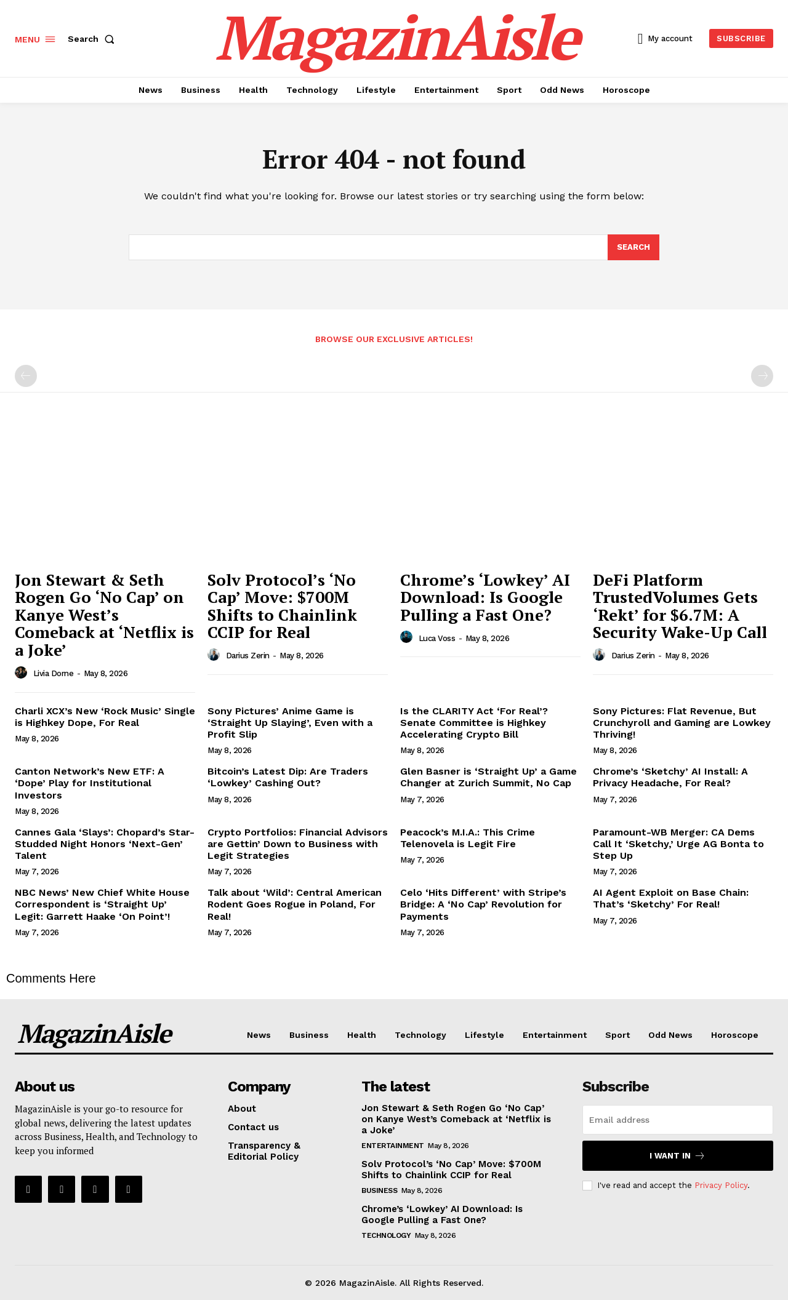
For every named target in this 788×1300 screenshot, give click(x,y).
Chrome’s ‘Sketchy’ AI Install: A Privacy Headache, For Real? (670, 777)
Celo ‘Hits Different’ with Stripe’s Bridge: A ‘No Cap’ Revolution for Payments (483, 904)
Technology (386, 1235)
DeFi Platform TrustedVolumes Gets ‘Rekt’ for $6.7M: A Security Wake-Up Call (680, 606)
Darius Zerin (248, 655)
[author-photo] (23, 673)
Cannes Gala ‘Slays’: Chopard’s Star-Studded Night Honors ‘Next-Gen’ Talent (105, 843)
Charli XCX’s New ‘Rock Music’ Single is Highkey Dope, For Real (105, 716)
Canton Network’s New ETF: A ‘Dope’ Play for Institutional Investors (89, 782)
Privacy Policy (720, 1184)
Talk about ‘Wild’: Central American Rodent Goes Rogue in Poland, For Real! (294, 904)
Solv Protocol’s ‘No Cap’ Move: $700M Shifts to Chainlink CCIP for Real (282, 606)
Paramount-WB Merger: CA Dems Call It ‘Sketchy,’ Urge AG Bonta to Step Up (678, 843)
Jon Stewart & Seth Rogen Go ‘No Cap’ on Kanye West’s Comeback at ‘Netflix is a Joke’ (104, 614)
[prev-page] (26, 376)
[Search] (633, 247)
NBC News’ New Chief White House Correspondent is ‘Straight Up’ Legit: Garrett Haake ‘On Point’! (102, 904)
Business (379, 1190)
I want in (677, 1156)
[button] (93, 39)
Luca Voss (437, 638)
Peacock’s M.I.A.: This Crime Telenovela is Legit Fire (467, 838)
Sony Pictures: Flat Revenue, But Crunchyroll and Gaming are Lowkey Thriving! (682, 722)
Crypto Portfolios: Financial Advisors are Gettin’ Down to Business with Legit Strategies (297, 843)
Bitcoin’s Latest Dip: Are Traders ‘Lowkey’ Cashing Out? (287, 777)
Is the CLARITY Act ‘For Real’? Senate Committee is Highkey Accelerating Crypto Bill (474, 722)
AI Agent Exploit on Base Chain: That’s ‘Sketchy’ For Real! (671, 898)
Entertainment (392, 1145)
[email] (677, 1120)
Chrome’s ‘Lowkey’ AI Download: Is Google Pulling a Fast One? (485, 597)
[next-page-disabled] (762, 376)
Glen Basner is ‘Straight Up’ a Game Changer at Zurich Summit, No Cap (488, 777)
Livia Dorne (53, 673)
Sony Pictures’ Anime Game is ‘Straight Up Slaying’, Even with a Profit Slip (289, 722)
